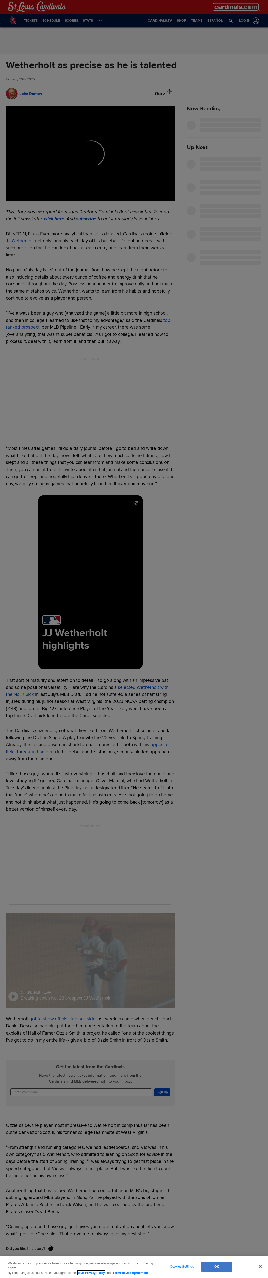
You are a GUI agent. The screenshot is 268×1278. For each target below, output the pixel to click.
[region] (134, 1267)
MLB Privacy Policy (91, 1273)
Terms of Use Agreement (130, 1273)
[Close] (260, 1266)
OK (216, 1266)
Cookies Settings (182, 1266)
